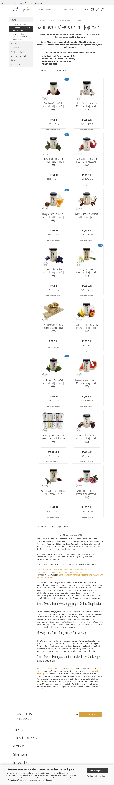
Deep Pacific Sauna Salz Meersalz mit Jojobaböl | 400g (86, 106)
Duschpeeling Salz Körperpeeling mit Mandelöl (20, 37)
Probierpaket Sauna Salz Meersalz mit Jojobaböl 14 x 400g (53, 438)
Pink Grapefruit (43, 668)
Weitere (73, 9)
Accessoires (16, 64)
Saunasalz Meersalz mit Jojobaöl (21, 29)
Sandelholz (55, 668)
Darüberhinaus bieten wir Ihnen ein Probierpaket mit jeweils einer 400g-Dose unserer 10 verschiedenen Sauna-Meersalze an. (68, 570)
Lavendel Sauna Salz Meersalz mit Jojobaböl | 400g (53, 272)
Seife (13, 60)
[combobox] (45, 70)
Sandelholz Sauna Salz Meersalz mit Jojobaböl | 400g (86, 438)
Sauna (40, 9)
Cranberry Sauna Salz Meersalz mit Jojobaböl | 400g (53, 106)
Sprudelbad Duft (18, 56)
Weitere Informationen (97, 776)
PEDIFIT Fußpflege (19, 51)
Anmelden (90, 714)
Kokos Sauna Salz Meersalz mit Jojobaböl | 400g (86, 215)
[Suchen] (87, 9)
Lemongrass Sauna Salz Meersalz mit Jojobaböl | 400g (86, 272)
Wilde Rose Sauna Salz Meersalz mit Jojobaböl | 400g (86, 494)
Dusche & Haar (61, 9)
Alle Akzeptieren (97, 770)
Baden (49, 9)
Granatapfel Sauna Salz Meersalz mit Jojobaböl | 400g (86, 161)
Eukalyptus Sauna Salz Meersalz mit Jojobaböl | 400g (53, 161)
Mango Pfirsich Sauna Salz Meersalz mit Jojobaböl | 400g (87, 327)
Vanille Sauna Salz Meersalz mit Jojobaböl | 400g (53, 492)
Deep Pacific (70, 668)
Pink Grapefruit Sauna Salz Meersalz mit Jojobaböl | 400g (86, 383)
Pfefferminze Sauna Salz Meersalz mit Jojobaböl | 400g (53, 383)
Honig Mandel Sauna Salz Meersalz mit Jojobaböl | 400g (53, 217)
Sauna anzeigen (19, 24)
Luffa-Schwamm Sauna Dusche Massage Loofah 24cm (53, 327)
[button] (92, 9)
